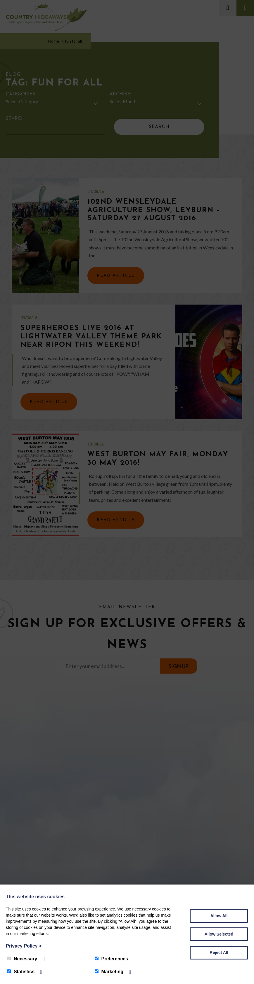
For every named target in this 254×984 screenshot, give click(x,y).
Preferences (111, 958)
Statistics (20, 971)
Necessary (22, 958)
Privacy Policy (24, 945)
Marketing (109, 971)
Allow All (219, 915)
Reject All (219, 952)
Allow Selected (219, 934)
